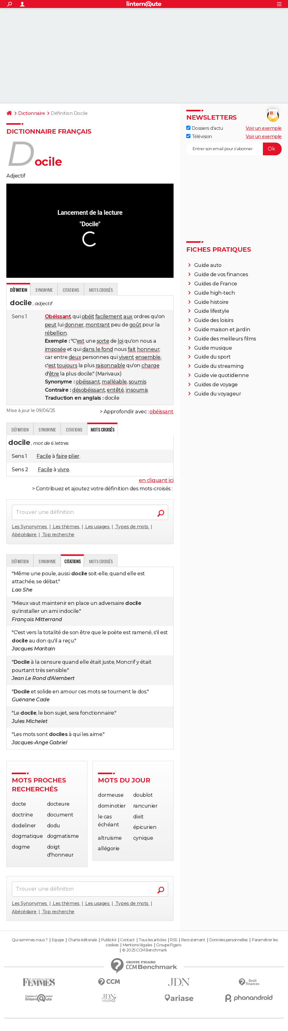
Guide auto (208, 265)
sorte (103, 341)
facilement (108, 316)
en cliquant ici (156, 480)
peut (51, 325)
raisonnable (110, 365)
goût (135, 325)
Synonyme (43, 289)
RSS (173, 939)
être (54, 374)
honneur (148, 349)
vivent (126, 357)
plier (73, 456)
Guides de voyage (216, 385)
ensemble (148, 357)
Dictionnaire (31, 113)
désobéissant (88, 390)
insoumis (137, 390)
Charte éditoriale (82, 939)
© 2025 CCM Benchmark (144, 950)
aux (128, 316)
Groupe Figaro (168, 945)
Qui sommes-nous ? (30, 939)
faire (61, 456)
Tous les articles (152, 939)
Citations (71, 289)
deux (75, 357)
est (81, 341)
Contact (127, 939)
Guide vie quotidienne (221, 375)
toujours (67, 365)
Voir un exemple (264, 128)
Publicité (108, 939)
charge (150, 365)
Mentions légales (137, 945)
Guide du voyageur (217, 394)
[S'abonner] (234, 149)
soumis (137, 382)
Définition (19, 429)
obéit (88, 316)
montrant (98, 325)
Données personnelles (228, 939)
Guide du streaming (219, 366)
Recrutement (193, 939)
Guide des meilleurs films (225, 339)
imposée (55, 349)
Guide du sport (212, 357)
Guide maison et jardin (222, 329)
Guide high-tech (214, 293)
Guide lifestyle (211, 311)
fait (132, 349)
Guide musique (213, 348)
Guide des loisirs (214, 320)
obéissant (88, 382)
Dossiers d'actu (204, 128)
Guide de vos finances (221, 274)
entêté (115, 390)
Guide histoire (211, 302)
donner (74, 325)
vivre (63, 469)
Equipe (58, 939)
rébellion (56, 333)
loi (120, 341)
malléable (114, 382)
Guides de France (215, 284)
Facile (44, 456)
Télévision (199, 136)
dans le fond (97, 349)
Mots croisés (101, 289)
